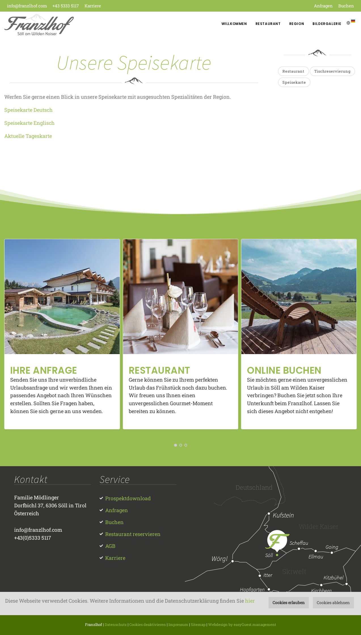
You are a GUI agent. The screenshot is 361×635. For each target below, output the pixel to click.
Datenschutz (116, 624)
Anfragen (323, 6)
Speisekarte (294, 82)
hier (250, 600)
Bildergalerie (327, 23)
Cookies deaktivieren (147, 624)
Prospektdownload (128, 498)
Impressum (178, 624)
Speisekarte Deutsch (28, 109)
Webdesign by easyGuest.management (242, 624)
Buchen (346, 6)
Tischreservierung (332, 71)
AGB (110, 546)
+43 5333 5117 (65, 6)
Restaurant (268, 23)
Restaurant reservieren (133, 534)
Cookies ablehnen (333, 602)
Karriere (93, 6)
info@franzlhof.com (27, 6)
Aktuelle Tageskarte (28, 136)
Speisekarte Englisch (29, 122)
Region (296, 23)
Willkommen (234, 23)
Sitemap (198, 624)
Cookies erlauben (289, 602)
